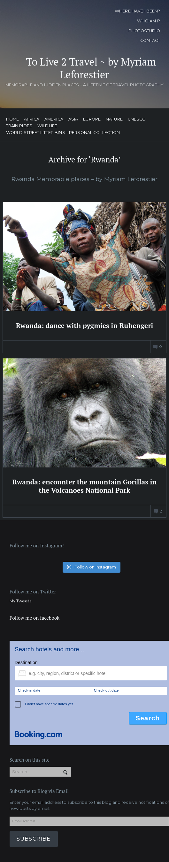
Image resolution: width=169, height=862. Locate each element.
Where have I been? (137, 11)
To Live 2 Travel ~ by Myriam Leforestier (91, 68)
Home (12, 119)
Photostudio (144, 30)
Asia (73, 119)
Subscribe (34, 839)
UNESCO (137, 119)
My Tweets (20, 601)
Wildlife (47, 126)
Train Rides (19, 126)
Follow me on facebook (34, 618)
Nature (114, 119)
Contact (150, 40)
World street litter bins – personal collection (63, 133)
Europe (92, 119)
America (53, 119)
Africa (31, 119)
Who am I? (148, 21)
